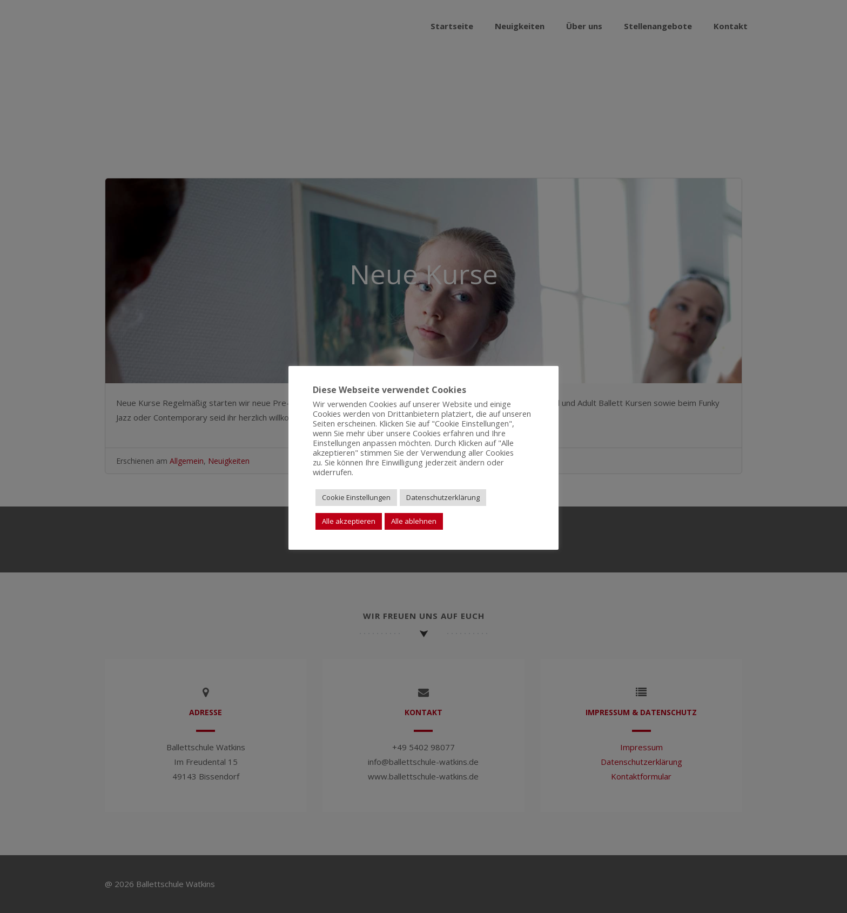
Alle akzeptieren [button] (348, 521)
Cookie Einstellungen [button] (356, 497)
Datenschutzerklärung (443, 497)
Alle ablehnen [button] (413, 521)
